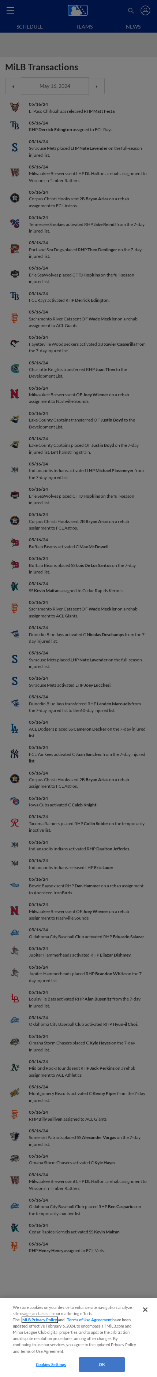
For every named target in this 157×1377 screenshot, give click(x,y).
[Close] (145, 1310)
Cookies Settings (51, 1364)
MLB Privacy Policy (39, 1319)
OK (102, 1364)
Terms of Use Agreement (89, 1319)
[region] (78, 1337)
